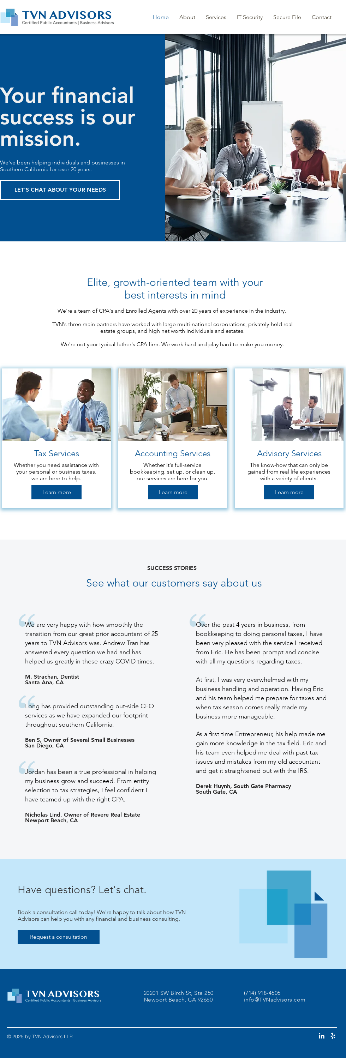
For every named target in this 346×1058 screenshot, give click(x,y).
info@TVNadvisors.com (275, 999)
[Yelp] (333, 1036)
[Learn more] (56, 492)
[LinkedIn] (322, 1036)
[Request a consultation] (59, 937)
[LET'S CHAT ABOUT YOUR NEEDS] (60, 190)
